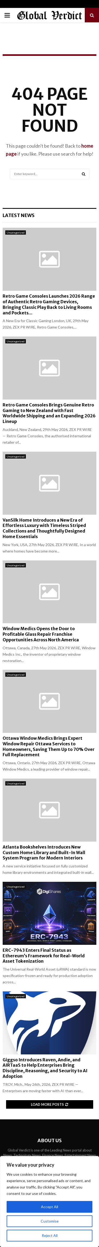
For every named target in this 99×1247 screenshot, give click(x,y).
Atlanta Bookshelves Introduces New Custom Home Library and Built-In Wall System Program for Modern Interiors (44, 852)
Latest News (19, 215)
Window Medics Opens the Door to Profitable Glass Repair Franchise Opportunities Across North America (41, 634)
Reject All (50, 1235)
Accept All (49, 1206)
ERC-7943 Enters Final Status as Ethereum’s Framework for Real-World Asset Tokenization (44, 955)
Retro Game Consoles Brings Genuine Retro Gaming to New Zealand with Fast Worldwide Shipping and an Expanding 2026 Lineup (49, 413)
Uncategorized (16, 232)
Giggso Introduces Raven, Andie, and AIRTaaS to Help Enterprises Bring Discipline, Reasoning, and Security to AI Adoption (45, 1068)
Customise (50, 1221)
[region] (49, 1201)
